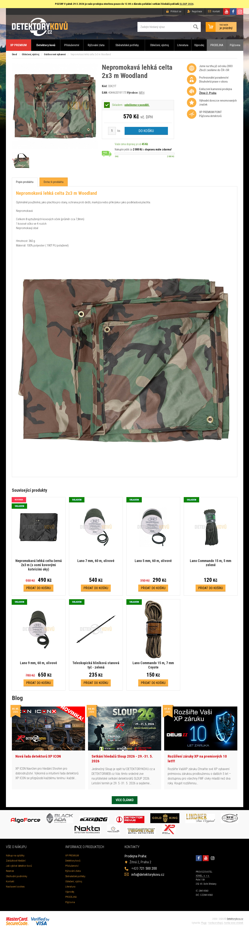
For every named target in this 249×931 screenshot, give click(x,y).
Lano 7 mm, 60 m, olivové (95, 561)
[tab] (25, 182)
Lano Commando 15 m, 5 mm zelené (210, 563)
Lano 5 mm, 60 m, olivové (153, 561)
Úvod (14, 54)
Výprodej (199, 45)
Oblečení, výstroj (159, 45)
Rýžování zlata (96, 45)
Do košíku (146, 131)
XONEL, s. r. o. (203, 875)
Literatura (182, 45)
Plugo (204, 922)
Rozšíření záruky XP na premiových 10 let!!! (197, 759)
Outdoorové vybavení (55, 54)
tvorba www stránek (233, 922)
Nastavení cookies (15, 886)
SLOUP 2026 (186, 3)
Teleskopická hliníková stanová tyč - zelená (95, 665)
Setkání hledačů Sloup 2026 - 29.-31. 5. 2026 (122, 759)
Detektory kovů (45, 45)
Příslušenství (71, 45)
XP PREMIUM (18, 45)
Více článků (124, 800)
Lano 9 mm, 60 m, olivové (38, 663)
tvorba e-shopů (215, 922)
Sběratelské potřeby (127, 45)
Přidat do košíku (38, 588)
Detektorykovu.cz (235, 919)
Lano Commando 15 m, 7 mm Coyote (153, 665)
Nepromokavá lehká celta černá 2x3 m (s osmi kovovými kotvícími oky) (38, 565)
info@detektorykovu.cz (147, 874)
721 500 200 (144, 868)
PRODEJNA (216, 45)
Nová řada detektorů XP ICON (38, 756)
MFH (141, 92)
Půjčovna (235, 45)
